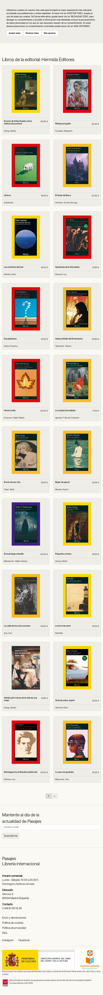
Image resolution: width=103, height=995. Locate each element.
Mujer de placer (62, 482)
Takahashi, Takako (63, 346)
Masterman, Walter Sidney (16, 561)
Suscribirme (11, 835)
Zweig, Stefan (10, 131)
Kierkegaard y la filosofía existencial (20, 772)
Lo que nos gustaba (64, 772)
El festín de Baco (63, 195)
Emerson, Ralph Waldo (14, 417)
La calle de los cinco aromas (17, 626)
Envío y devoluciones (14, 917)
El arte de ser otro (12, 482)
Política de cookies (12, 922)
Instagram (8, 940)
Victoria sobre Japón (65, 700)
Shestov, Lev (61, 274)
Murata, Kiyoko (62, 489)
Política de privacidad (14, 927)
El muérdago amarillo (14, 554)
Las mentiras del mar (14, 267)
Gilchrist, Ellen (61, 707)
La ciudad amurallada (65, 410)
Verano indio (10, 410)
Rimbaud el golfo (63, 123)
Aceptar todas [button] (15, 33)
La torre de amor (63, 626)
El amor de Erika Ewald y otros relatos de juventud (18, 122)
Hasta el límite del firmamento (69, 338)
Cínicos (7, 195)
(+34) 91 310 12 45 (12, 908)
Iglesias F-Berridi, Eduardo (67, 417)
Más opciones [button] (50, 33)
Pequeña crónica (63, 554)
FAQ (4, 933)
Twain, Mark (9, 489)
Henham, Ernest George (66, 202)
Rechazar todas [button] (32, 33)
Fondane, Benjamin (63, 131)
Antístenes (8, 202)
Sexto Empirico (11, 346)
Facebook (24, 940)
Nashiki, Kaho (10, 274)
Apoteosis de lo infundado (67, 267)
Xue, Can (8, 633)
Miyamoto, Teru (62, 779)
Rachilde (59, 633)
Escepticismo (10, 338)
